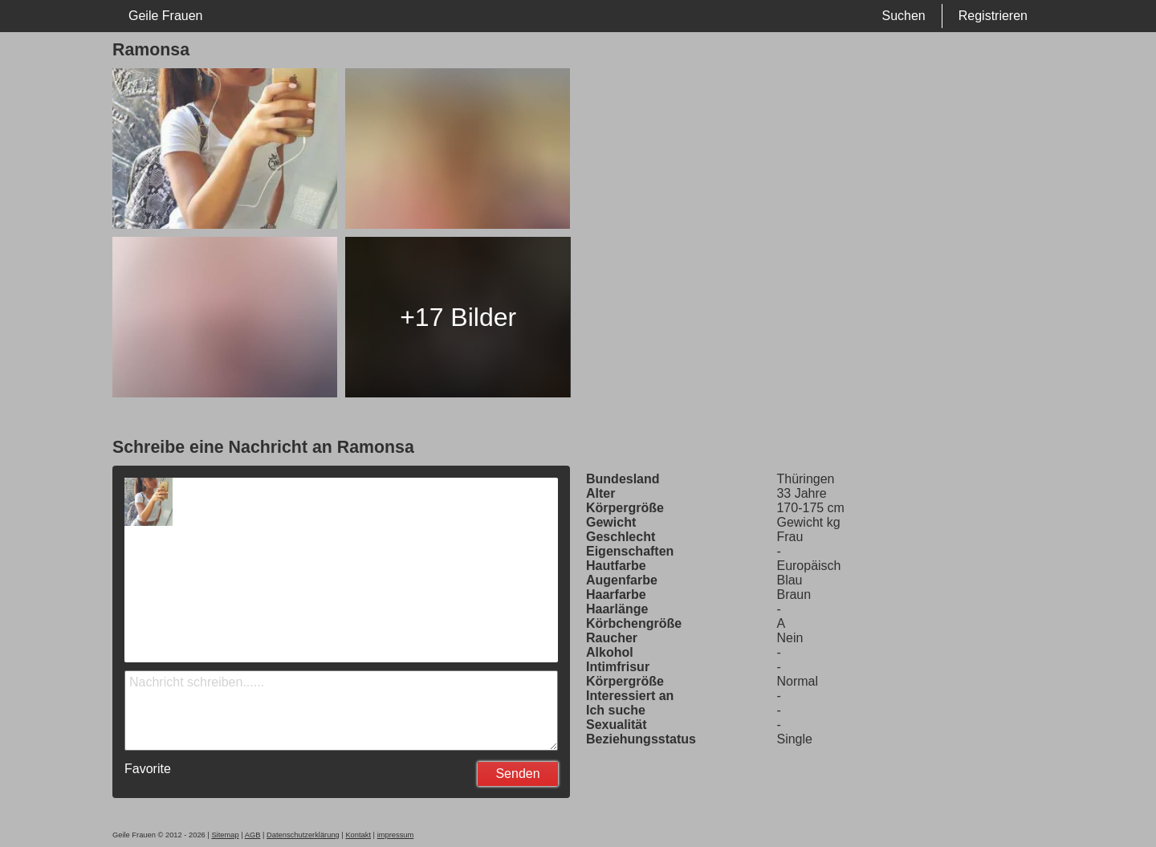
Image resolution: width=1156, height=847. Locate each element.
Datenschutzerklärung (303, 835)
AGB (253, 835)
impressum (395, 835)
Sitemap (224, 835)
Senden (517, 773)
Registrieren (993, 15)
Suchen (903, 15)
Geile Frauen (165, 15)
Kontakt (358, 835)
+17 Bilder (458, 317)
